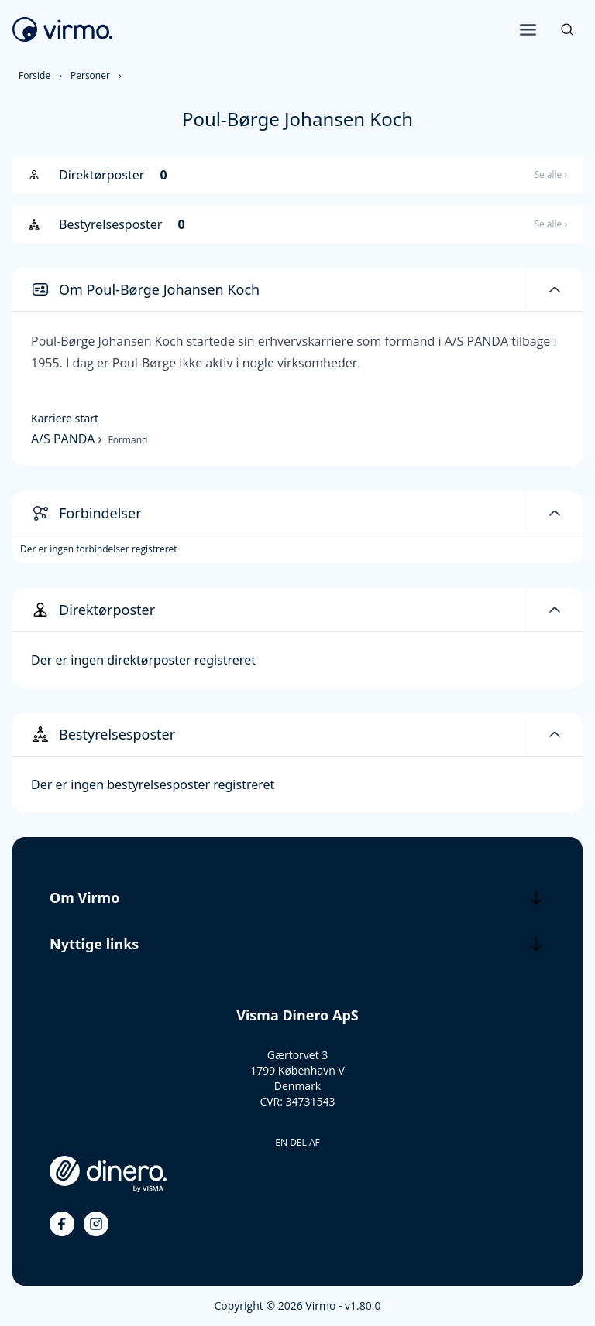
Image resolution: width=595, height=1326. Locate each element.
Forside (34, 75)
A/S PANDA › (68, 438)
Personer (90, 75)
